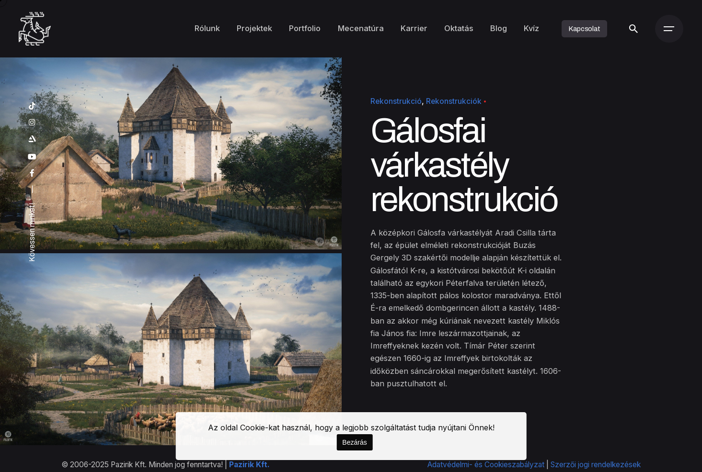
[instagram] (32, 122)
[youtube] (32, 157)
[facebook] (32, 173)
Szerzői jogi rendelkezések (596, 464)
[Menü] (669, 29)
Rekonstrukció (396, 101)
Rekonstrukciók (454, 101)
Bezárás (354, 442)
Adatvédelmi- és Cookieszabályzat (485, 464)
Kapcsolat (584, 29)
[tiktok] (32, 106)
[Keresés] (633, 29)
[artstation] (32, 139)
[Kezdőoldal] (35, 28)
